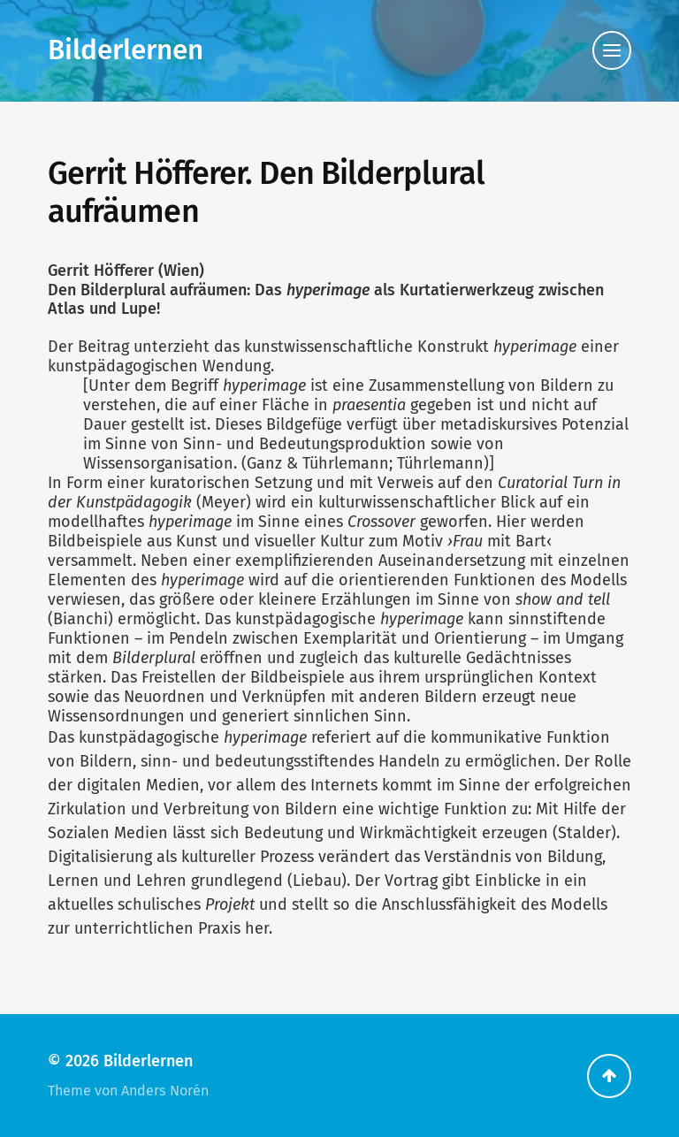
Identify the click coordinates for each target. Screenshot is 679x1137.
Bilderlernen (125, 50)
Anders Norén (165, 1090)
